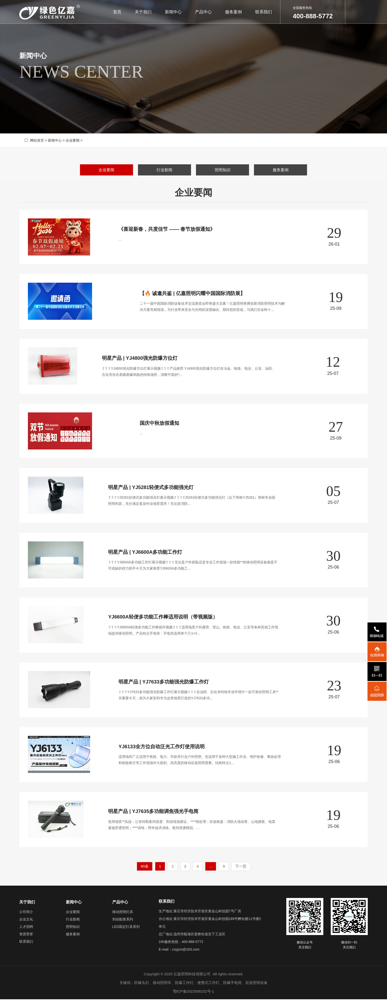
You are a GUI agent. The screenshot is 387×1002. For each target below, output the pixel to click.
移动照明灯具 (122, 915)
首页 (117, 12)
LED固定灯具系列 (126, 929)
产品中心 (203, 12)
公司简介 (26, 915)
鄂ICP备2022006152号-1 (193, 994)
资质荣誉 (26, 937)
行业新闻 (164, 170)
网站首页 (34, 140)
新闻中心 (173, 12)
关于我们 (143, 12)
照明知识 (223, 170)
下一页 (240, 869)
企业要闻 (72, 140)
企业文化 (26, 922)
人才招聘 (26, 929)
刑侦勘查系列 (122, 922)
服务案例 (233, 12)
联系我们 (263, 12)
